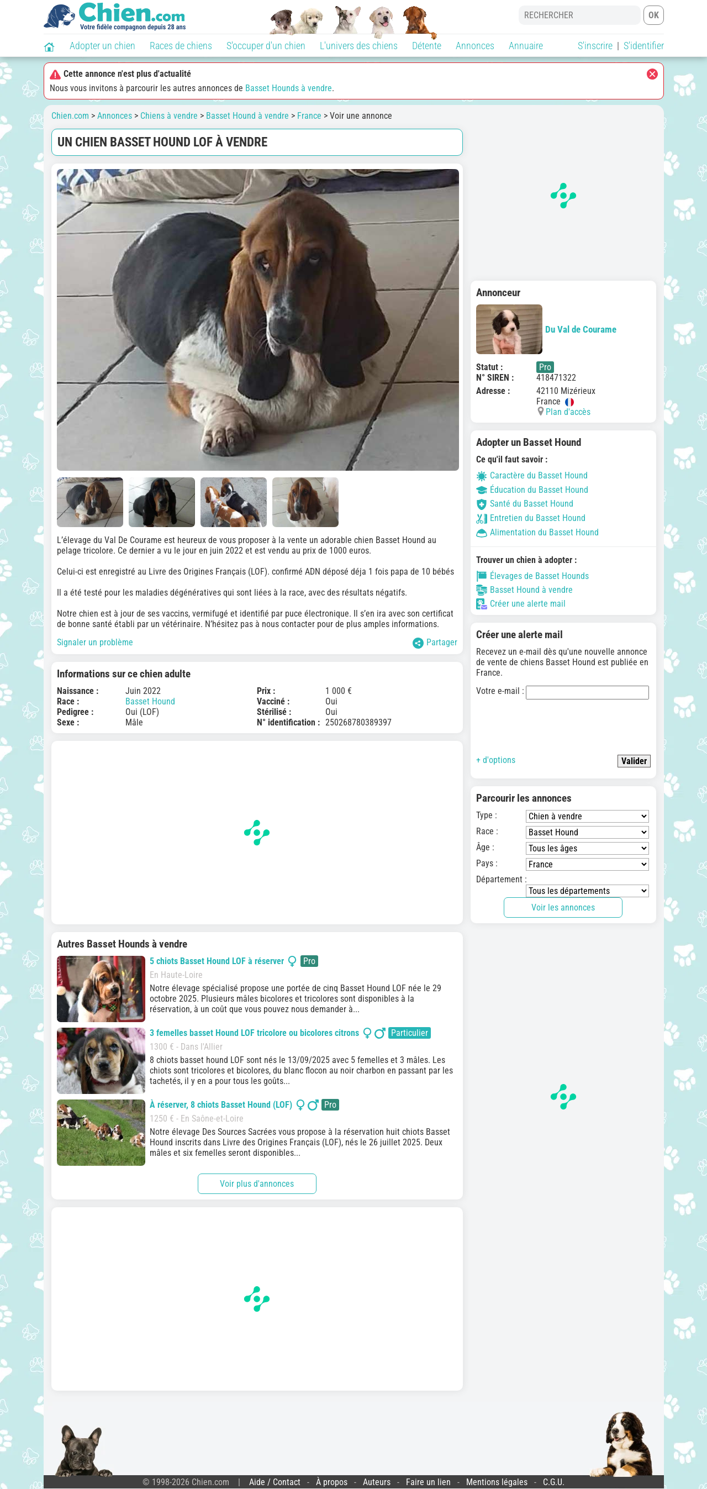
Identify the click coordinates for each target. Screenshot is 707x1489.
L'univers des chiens (359, 45)
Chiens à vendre (169, 116)
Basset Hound (150, 701)
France (309, 116)
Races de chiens (181, 45)
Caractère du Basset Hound (532, 475)
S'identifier (644, 45)
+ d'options (495, 760)
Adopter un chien (102, 45)
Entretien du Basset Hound (530, 518)
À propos (331, 1482)
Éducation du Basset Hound (532, 490)
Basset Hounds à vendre (288, 88)
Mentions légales (496, 1482)
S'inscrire (595, 45)
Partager (435, 643)
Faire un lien (428, 1482)
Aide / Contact (274, 1482)
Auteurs (377, 1482)
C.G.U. (553, 1482)
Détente (426, 45)
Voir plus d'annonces (257, 1183)
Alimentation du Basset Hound (537, 532)
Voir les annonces (563, 907)
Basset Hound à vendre (247, 116)
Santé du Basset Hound (524, 503)
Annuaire (526, 45)
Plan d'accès (568, 412)
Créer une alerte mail (521, 603)
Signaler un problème (95, 642)
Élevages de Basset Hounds (532, 576)
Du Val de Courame (546, 329)
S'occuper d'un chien (265, 45)
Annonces (475, 45)
